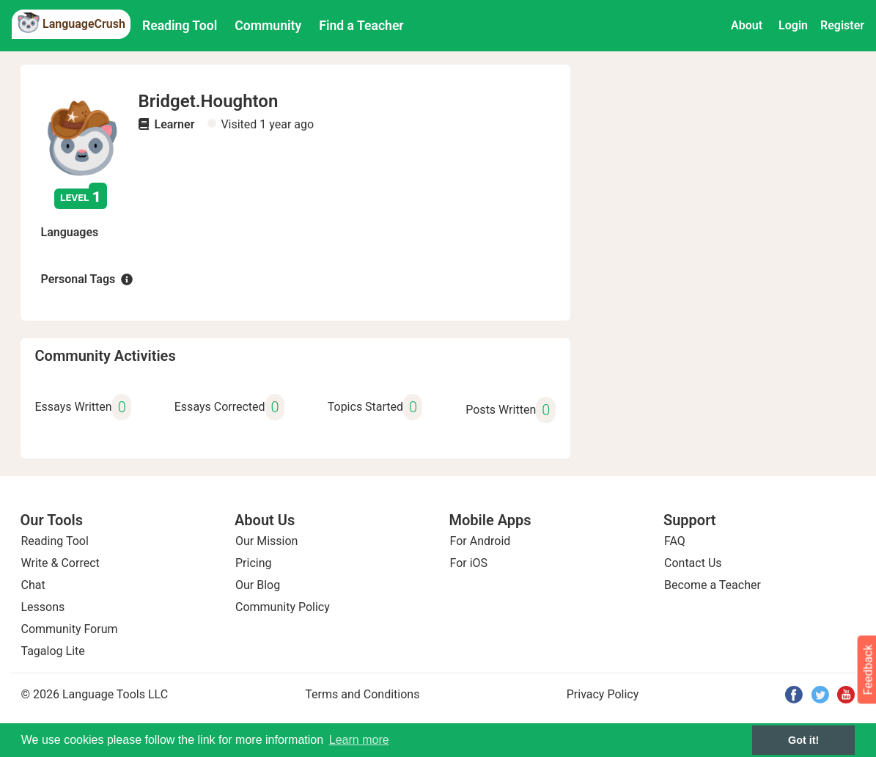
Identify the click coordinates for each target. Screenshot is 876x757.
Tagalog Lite (53, 651)
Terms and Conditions (362, 694)
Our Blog (257, 585)
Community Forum (69, 629)
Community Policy (282, 607)
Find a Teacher (361, 25)
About (746, 25)
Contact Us (693, 563)
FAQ (674, 541)
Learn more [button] (359, 740)
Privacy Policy (603, 694)
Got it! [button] (803, 740)
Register (842, 25)
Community (268, 25)
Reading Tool (179, 25)
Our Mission (266, 541)
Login (793, 25)
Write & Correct (60, 563)
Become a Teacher (712, 585)
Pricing (253, 563)
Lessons (43, 607)
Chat (33, 585)
